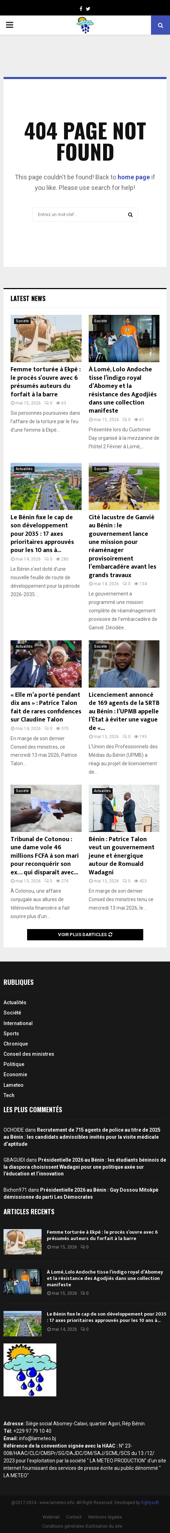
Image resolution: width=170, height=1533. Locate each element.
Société (22, 321)
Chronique (16, 1044)
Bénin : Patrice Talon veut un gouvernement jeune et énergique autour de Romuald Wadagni (122, 856)
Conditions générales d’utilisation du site (82, 1526)
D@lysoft (150, 1502)
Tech (9, 1095)
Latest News (28, 298)
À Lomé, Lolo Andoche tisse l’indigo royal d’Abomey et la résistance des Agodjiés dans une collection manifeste (123, 390)
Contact (74, 1517)
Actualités (24, 469)
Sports (11, 1033)
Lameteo (14, 1085)
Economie (15, 1074)
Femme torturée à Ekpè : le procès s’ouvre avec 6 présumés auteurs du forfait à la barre (46, 382)
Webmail (51, 1517)
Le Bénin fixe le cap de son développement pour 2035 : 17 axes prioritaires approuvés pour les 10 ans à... (42, 534)
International (18, 1023)
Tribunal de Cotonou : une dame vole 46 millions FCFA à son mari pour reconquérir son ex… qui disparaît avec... (45, 856)
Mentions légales (105, 1517)
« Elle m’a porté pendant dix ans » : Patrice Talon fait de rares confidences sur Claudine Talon (46, 707)
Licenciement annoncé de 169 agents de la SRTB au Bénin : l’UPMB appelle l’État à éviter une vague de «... (124, 711)
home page (134, 177)
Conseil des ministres (29, 1054)
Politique (14, 1064)
